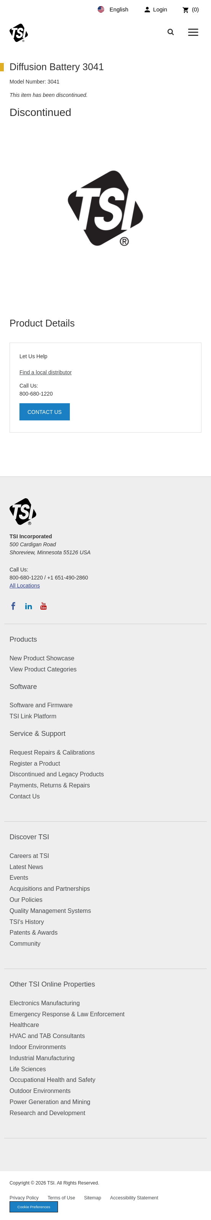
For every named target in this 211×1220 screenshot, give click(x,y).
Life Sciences (28, 1069)
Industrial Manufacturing (42, 1058)
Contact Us (44, 412)
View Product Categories (43, 669)
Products (23, 639)
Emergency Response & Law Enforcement (67, 1014)
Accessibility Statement (134, 1198)
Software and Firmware (41, 705)
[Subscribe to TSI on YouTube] (43, 606)
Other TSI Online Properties (52, 984)
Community (25, 943)
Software (23, 686)
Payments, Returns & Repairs (50, 785)
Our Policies (26, 899)
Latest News (26, 867)
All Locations (25, 586)
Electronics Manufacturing (45, 1003)
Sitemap (92, 1198)
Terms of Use (61, 1198)
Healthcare (24, 1025)
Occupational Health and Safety (52, 1080)
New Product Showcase (42, 658)
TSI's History (27, 922)
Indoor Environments (38, 1047)
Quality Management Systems (50, 911)
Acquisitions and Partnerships (50, 888)
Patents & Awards (34, 932)
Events (19, 877)
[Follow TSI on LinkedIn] (28, 606)
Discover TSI (29, 837)
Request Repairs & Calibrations (52, 752)
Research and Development (47, 1113)
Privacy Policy (24, 1198)
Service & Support (38, 733)
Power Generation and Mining (50, 1102)
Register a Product (35, 763)
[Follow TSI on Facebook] (13, 606)
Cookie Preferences (34, 1207)
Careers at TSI (29, 856)
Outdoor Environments (40, 1091)
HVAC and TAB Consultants (47, 1036)
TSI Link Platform (33, 716)
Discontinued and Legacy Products (57, 774)
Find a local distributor (45, 372)
